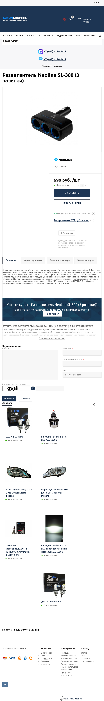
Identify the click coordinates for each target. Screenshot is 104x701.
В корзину (72, 192)
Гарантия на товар (69, 661)
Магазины (45, 664)
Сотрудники (46, 658)
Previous (94, 404)
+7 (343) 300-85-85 (58, 309)
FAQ (83, 656)
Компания (46, 648)
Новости (45, 656)
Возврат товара (68, 664)
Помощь (85, 648)
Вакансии (45, 661)
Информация (68, 648)
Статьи (84, 653)
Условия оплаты (68, 656)
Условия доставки (69, 658)
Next (99, 404)
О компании (46, 653)
